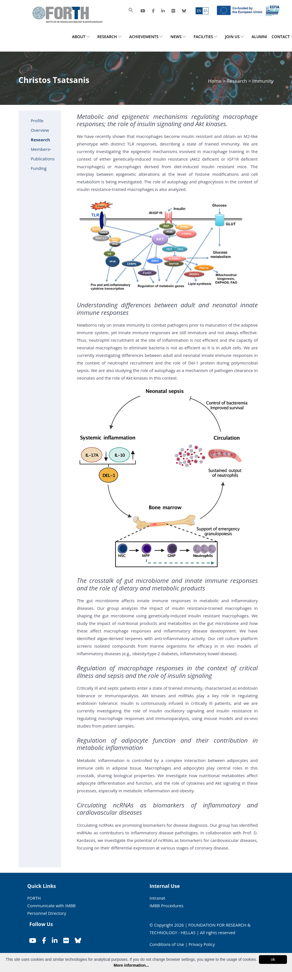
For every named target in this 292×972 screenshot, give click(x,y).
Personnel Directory (46, 913)
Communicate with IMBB (51, 905)
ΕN (199, 10)
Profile (37, 120)
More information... (131, 965)
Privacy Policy (202, 944)
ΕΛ (205, 10)
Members (40, 149)
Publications (43, 158)
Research (237, 81)
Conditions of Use (167, 944)
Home (215, 81)
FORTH (34, 898)
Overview (40, 130)
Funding (39, 168)
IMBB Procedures (167, 905)
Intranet (157, 898)
